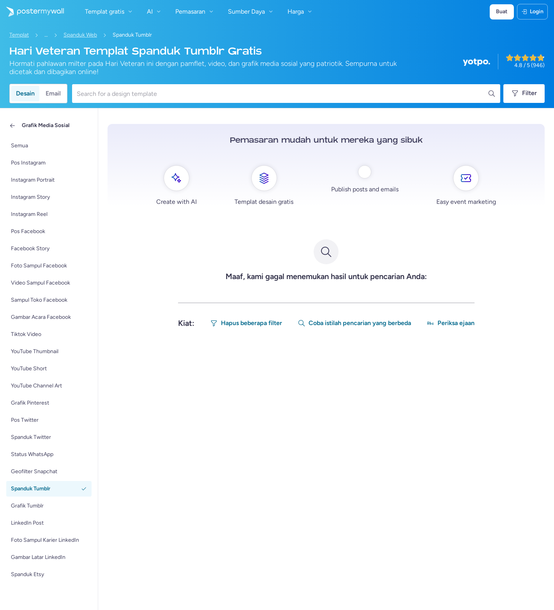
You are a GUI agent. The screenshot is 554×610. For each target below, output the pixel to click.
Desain (25, 93)
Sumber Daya (251, 11)
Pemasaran (195, 11)
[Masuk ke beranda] (32, 11)
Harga (301, 11)
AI (154, 11)
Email (53, 93)
